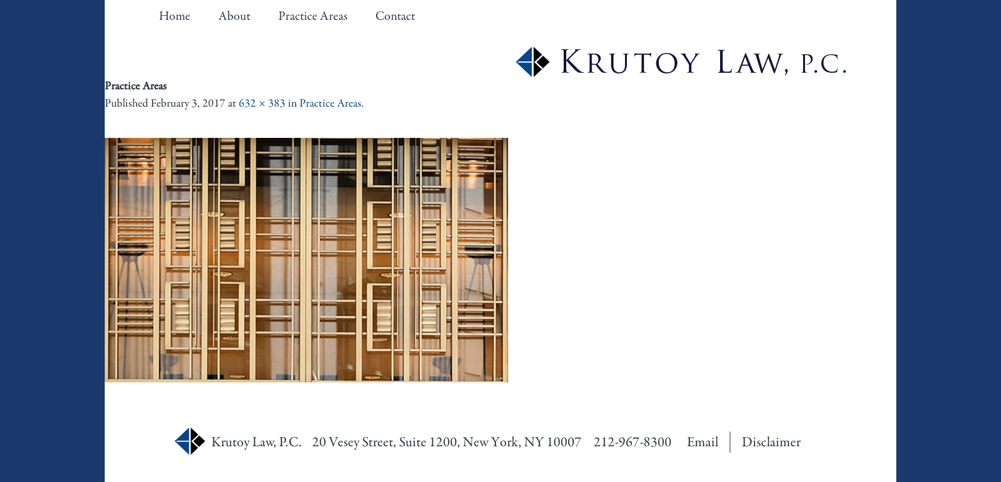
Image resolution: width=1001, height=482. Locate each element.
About (234, 16)
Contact (395, 16)
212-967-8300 (633, 442)
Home (174, 16)
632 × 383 (262, 103)
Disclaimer (771, 442)
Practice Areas (312, 16)
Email (702, 442)
